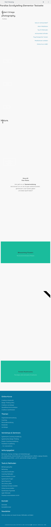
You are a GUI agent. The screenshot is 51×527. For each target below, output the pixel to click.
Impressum (34, 524)
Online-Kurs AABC (42, 44)
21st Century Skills (7, 483)
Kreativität (5, 425)
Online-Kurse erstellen (8, 488)
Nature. (7, 84)
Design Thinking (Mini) (8, 402)
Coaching (4, 420)
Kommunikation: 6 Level (8, 476)
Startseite (4, 505)
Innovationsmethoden (8, 471)
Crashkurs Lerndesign (8, 405)
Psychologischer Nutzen (40, 37)
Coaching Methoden (7, 474)
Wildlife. (8, 60)
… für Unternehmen (7, 446)
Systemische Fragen (7, 479)
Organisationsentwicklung (9, 418)
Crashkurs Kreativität (8, 400)
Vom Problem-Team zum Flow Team (9, 161)
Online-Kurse (7, 396)
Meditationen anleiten (41, 40)
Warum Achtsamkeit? (41, 23)
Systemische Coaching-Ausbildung (11, 436)
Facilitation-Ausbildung (8, 443)
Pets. (7, 107)
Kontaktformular (6, 507)
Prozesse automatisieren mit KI (10, 495)
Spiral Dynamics (6, 481)
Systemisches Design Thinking (10, 439)
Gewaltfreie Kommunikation (9, 407)
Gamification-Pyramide (8, 490)
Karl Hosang (9, 2)
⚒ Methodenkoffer (7, 467)
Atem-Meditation (43, 26)
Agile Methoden (6, 493)
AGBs (45, 524)
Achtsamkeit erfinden (41, 33)
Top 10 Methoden (42, 30)
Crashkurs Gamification (8, 410)
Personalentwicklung (7, 422)
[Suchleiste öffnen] (43, 2)
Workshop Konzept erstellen (10, 486)
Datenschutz (40, 524)
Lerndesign (5, 427)
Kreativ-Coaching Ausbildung (10, 441)
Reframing (5, 469)
